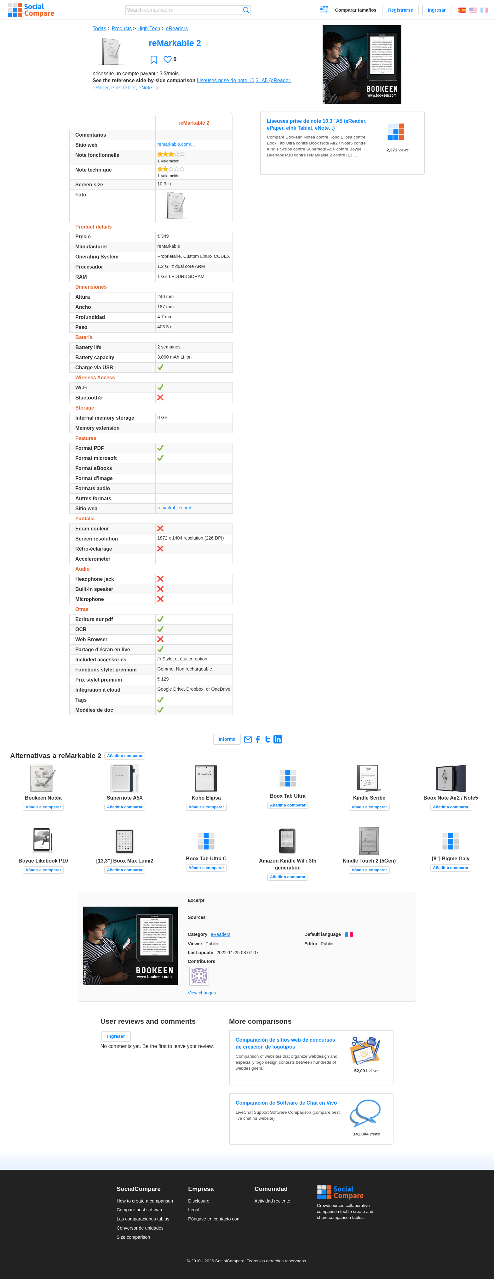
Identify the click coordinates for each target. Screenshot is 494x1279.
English (473, 10)
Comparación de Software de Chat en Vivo (286, 1103)
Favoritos (154, 59)
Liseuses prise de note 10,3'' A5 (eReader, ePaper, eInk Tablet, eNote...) (317, 124)
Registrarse (400, 10)
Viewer (195, 943)
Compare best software (140, 1209)
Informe (227, 739)
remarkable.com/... (176, 144)
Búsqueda (246, 10)
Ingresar (437, 10)
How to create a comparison (145, 1200)
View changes (202, 992)
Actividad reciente (272, 1200)
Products (122, 28)
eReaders (177, 28)
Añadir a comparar (125, 755)
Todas (99, 28)
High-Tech (148, 28)
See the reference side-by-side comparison (144, 80)
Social (347, 1192)
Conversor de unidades (140, 1228)
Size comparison (133, 1237)
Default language (322, 934)
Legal (193, 1209)
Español (462, 10)
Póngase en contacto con (213, 1218)
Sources (197, 917)
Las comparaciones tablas (143, 1218)
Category (197, 934)
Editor (311, 943)
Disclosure (198, 1200)
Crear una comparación (324, 10)
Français (484, 10)
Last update (200, 952)
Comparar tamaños (355, 10)
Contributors (201, 961)
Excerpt (196, 900)
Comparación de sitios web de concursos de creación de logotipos (285, 1043)
